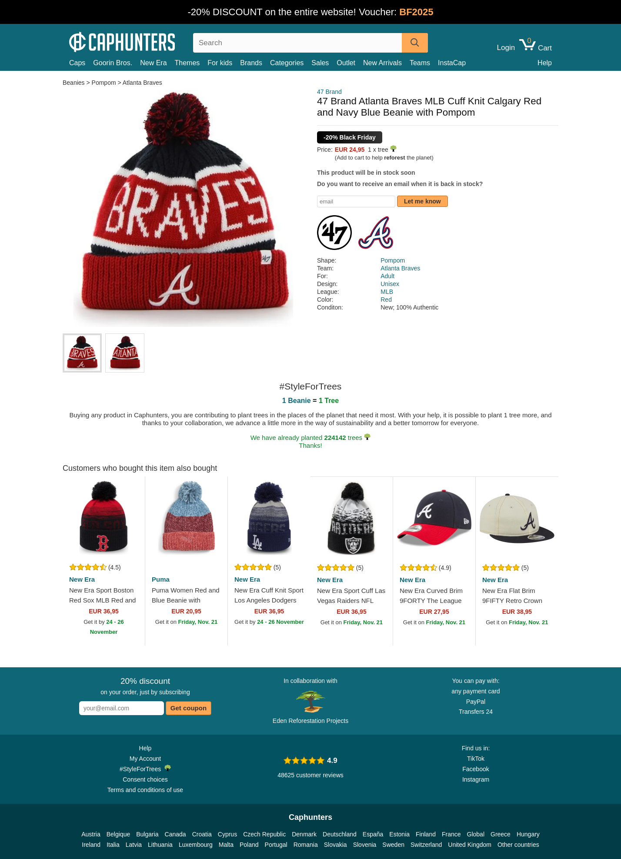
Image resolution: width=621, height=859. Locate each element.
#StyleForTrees (145, 768)
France (451, 834)
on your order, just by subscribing (145, 686)
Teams (420, 63)
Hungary (528, 834)
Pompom (104, 82)
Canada (175, 834)
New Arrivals (382, 63)
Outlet (346, 63)
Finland (426, 834)
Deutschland (340, 834)
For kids (219, 63)
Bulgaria (147, 834)
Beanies (74, 82)
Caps (77, 63)
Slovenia (365, 844)
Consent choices (145, 779)
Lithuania (160, 844)
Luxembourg (196, 844)
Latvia (134, 844)
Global (475, 834)
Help (545, 63)
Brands (251, 63)
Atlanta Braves (142, 82)
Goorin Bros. (112, 63)
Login (506, 48)
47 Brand (329, 91)
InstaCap (452, 63)
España (373, 834)
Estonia (399, 834)
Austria (90, 834)
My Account (145, 758)
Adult (387, 276)
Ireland (91, 844)
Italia (113, 844)
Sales (320, 63)
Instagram (475, 779)
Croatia (202, 834)
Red (386, 299)
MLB (387, 291)
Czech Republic (264, 834)
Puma (161, 579)
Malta (226, 844)
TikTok (475, 758)
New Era (153, 63)
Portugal (276, 844)
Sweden (393, 844)
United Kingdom (469, 844)
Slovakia (335, 844)
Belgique (118, 834)
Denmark (304, 834)
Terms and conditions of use (145, 789)
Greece (501, 834)
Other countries (518, 844)
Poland (249, 844)
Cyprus (227, 834)
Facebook (475, 769)
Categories (287, 63)
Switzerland (426, 844)
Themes (187, 63)
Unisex (390, 283)
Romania (306, 844)
